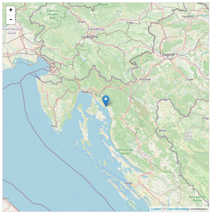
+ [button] (11, 10)
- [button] (11, 19)
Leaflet (156, 209)
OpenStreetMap (178, 209)
